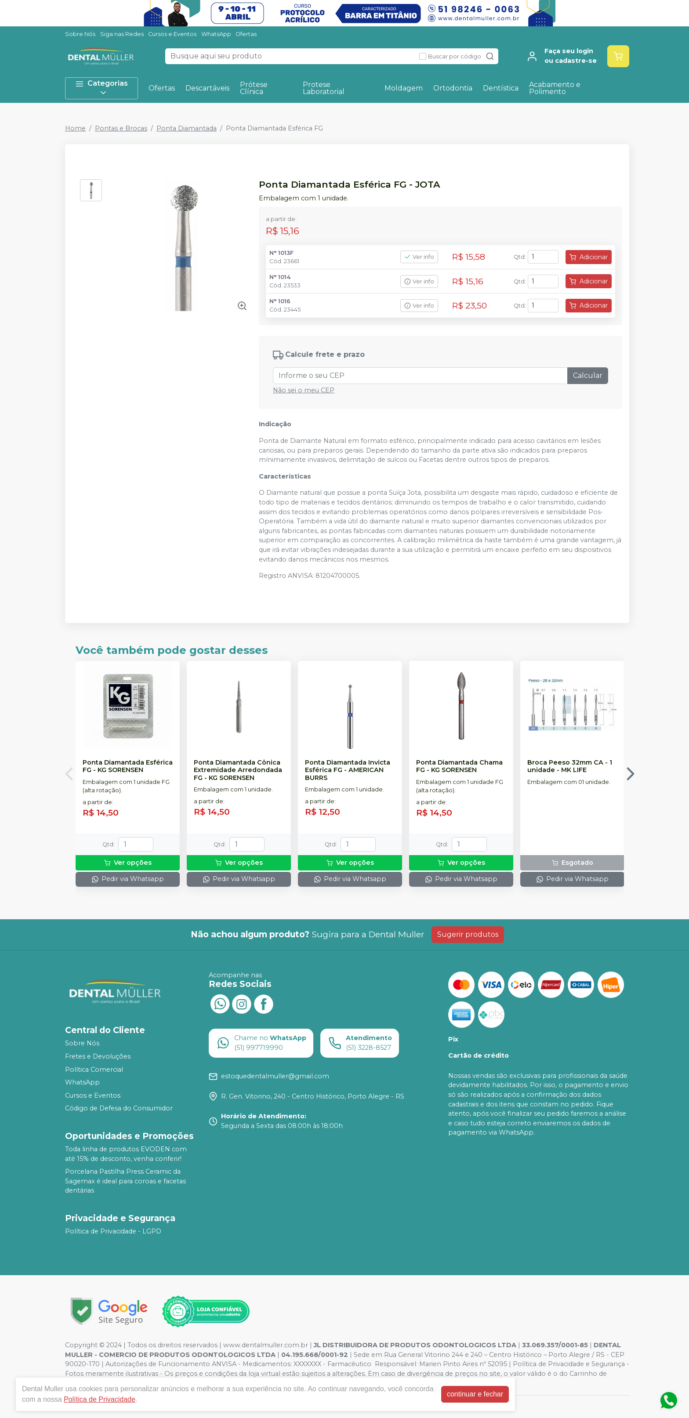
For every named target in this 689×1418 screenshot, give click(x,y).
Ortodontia (452, 88)
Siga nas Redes (122, 34)
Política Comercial (94, 1069)
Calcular (587, 375)
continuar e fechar (475, 1394)
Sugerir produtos (467, 934)
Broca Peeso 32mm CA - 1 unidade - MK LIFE (569, 766)
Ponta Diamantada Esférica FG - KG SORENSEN (128, 766)
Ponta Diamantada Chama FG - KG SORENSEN (459, 766)
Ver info (419, 257)
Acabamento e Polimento (554, 88)
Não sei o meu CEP (303, 390)
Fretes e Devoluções (98, 1056)
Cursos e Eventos (172, 34)
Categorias (101, 88)
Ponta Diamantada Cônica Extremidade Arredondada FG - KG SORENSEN (238, 770)
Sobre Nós (80, 34)
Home (75, 128)
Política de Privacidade (99, 1399)
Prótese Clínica (254, 88)
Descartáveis (207, 88)
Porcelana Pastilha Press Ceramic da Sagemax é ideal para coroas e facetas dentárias (125, 1181)
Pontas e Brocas (121, 128)
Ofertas (246, 34)
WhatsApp (216, 34)
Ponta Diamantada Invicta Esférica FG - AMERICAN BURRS (347, 770)
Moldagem (403, 88)
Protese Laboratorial (323, 88)
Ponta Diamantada (186, 128)
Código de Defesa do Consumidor (119, 1109)
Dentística (501, 88)
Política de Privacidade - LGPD (113, 1231)
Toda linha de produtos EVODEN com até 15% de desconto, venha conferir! (126, 1154)
